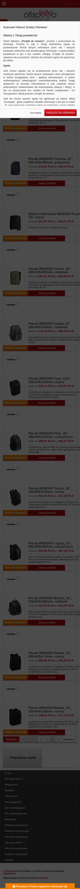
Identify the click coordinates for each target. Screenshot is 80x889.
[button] (35, 112)
